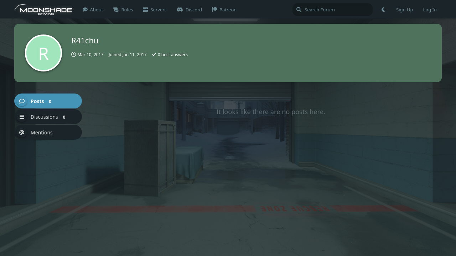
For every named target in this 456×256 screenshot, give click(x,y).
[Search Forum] (332, 9)
